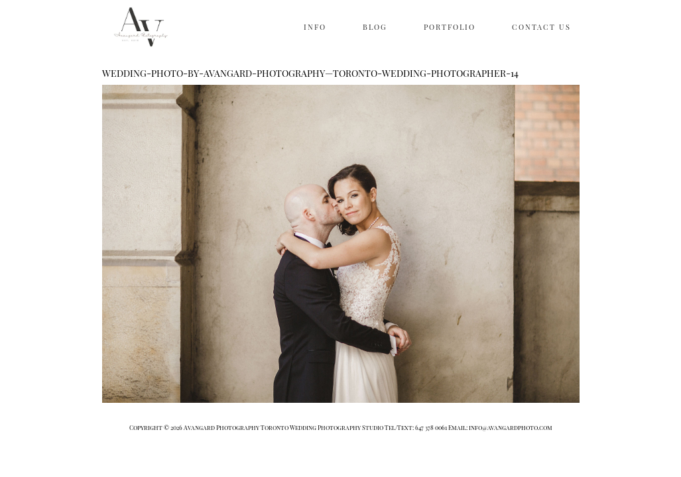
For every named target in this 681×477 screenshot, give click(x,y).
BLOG (375, 27)
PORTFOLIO (449, 27)
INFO (315, 27)
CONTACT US (541, 27)
